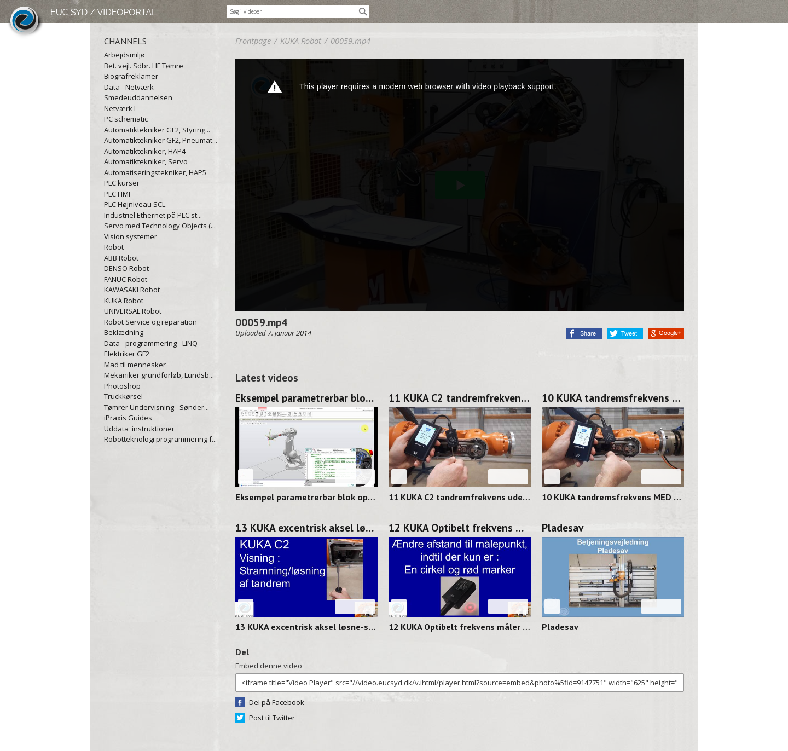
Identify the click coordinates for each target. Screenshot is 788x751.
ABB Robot (121, 258)
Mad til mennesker (135, 364)
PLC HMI (117, 194)
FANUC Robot (125, 279)
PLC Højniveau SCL (134, 204)
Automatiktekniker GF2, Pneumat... (160, 140)
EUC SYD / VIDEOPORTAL (103, 12)
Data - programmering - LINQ (151, 343)
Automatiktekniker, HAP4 (145, 151)
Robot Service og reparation (150, 322)
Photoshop (122, 386)
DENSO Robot (126, 268)
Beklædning (123, 332)
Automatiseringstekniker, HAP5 (155, 172)
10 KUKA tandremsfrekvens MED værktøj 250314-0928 (613, 397)
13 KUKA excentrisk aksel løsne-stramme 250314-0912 (306, 527)
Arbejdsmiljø (124, 55)
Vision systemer (130, 236)
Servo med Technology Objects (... (160, 225)
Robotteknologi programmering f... (160, 439)
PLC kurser (122, 183)
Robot (114, 247)
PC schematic (126, 119)
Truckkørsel (123, 396)
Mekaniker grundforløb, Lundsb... (159, 375)
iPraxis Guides (128, 418)
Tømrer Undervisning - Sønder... (156, 407)
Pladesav (562, 527)
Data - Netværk (129, 87)
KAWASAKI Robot (132, 289)
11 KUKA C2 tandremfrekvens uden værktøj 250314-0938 (460, 397)
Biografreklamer (131, 76)
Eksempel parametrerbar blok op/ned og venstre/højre (306, 397)
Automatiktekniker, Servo (146, 161)
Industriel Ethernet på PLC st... (153, 215)
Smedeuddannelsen (138, 97)
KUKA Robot (123, 300)
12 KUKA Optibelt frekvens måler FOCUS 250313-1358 (460, 527)
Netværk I (120, 108)
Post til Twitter (272, 718)
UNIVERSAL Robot (132, 311)
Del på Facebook (276, 702)
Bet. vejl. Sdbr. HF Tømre (143, 66)
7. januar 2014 (289, 333)
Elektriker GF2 (126, 354)
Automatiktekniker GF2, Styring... (157, 130)
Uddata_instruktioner (139, 429)
